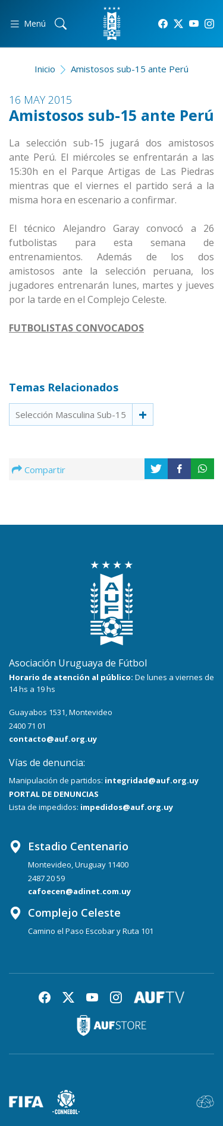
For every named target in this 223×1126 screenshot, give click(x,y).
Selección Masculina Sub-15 (70, 414)
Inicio (44, 69)
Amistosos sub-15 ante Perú (130, 69)
